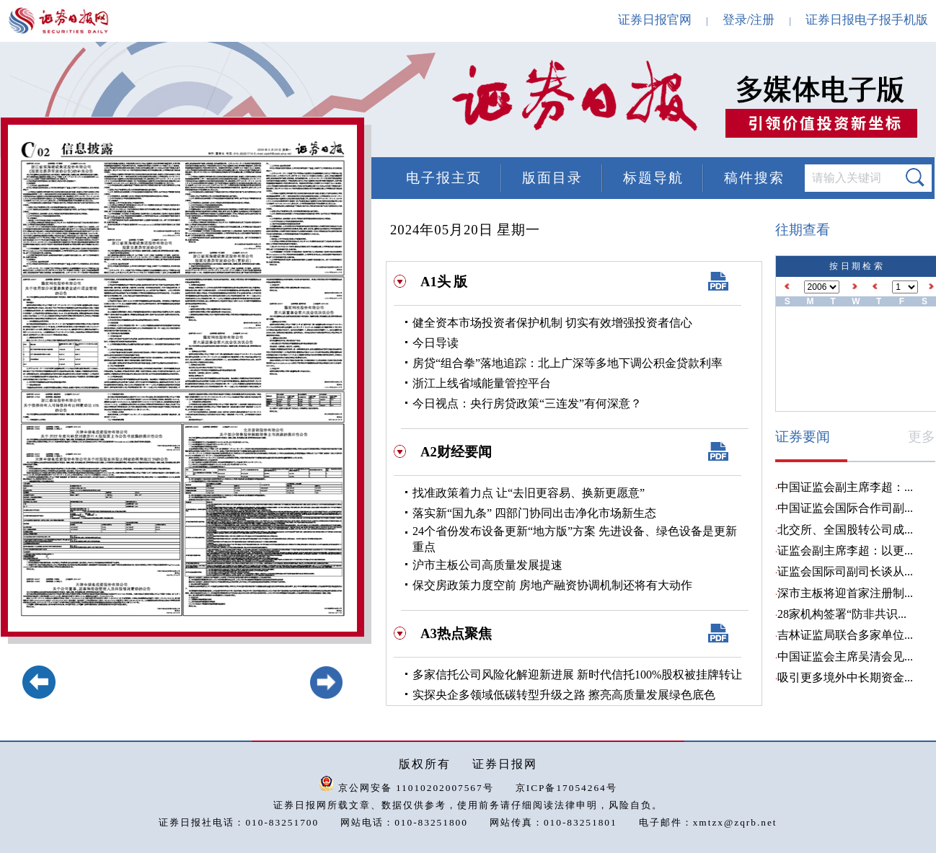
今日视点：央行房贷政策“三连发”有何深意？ (527, 403)
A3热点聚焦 (456, 633)
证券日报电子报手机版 (866, 20)
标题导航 (653, 177)
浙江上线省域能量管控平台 (481, 383)
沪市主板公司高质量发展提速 (487, 565)
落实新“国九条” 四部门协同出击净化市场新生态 (534, 513)
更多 (921, 436)
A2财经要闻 (456, 451)
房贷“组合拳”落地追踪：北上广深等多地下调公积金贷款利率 (567, 363)
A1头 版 (443, 281)
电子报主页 (444, 177)
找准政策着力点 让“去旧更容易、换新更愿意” (528, 493)
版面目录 (552, 177)
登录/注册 (749, 20)
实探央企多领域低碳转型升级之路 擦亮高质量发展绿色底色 (563, 695)
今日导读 (435, 343)
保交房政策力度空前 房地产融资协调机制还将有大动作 (552, 585)
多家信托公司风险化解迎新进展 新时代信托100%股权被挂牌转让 (577, 674)
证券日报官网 (655, 20)
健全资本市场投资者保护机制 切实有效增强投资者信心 (552, 323)
